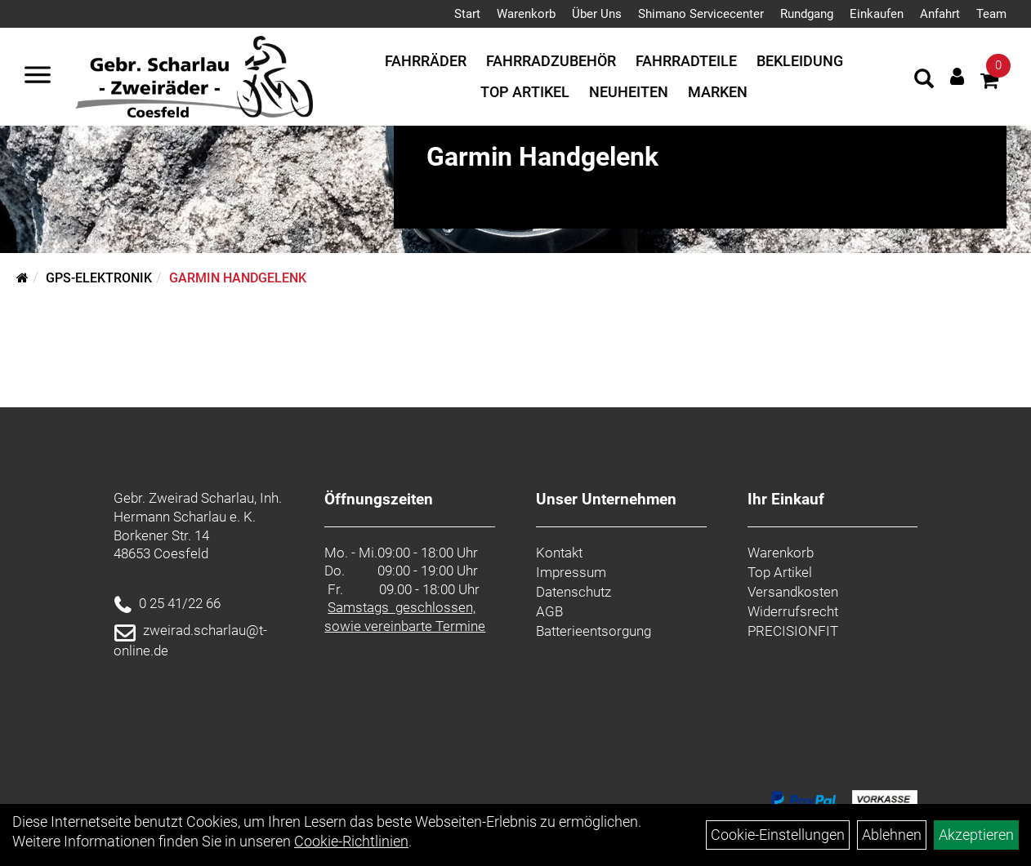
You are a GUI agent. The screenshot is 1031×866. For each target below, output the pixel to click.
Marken (718, 91)
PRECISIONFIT (793, 631)
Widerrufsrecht (793, 611)
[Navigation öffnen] (37, 76)
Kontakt (559, 552)
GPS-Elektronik (99, 278)
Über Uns (597, 14)
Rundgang (806, 14)
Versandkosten (793, 592)
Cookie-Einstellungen (778, 834)
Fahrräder (425, 60)
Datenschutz (573, 592)
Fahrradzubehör (551, 60)
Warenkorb (526, 14)
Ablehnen (892, 834)
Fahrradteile (686, 60)
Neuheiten (628, 91)
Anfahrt (940, 14)
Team (991, 14)
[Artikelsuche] (924, 80)
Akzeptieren (976, 834)
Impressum (571, 572)
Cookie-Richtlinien (351, 841)
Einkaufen (877, 14)
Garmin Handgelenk (237, 278)
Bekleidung (800, 60)
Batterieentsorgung (593, 631)
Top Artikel (524, 91)
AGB (549, 611)
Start (467, 14)
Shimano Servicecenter (701, 14)
